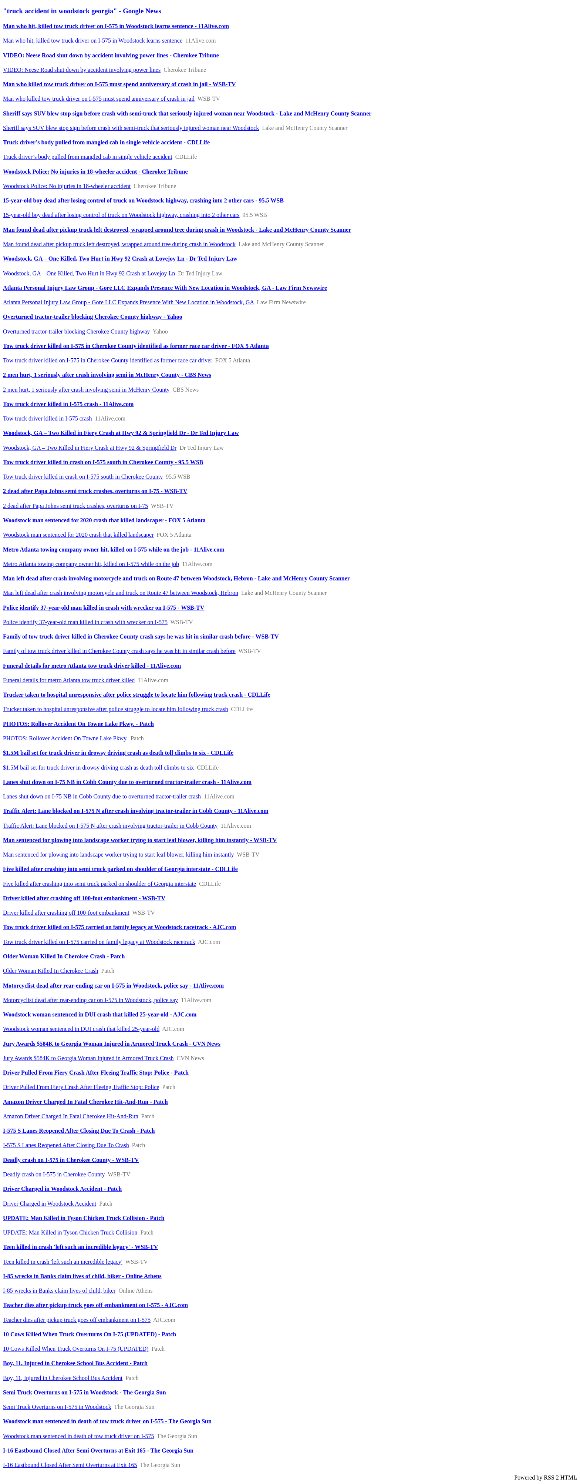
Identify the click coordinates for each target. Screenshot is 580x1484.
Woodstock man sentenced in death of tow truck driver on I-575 (78, 1436)
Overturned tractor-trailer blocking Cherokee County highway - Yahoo (92, 317)
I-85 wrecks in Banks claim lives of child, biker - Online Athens (82, 1276)
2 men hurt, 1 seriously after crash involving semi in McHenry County (86, 389)
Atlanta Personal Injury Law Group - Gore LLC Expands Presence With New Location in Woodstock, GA (128, 302)
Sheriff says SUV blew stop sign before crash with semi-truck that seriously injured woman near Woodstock (131, 128)
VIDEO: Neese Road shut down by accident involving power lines (82, 70)
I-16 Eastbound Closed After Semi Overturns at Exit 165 (70, 1465)
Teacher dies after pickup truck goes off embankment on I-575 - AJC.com (95, 1305)
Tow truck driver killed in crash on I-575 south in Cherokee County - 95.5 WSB (103, 462)
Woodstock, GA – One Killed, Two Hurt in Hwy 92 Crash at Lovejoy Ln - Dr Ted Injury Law (120, 258)
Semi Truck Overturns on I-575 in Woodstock (57, 1407)
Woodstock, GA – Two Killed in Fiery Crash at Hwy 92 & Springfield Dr (89, 448)
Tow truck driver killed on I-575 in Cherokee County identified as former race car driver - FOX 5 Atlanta (136, 346)
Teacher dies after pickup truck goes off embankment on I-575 (77, 1320)
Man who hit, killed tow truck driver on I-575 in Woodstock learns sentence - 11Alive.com (116, 26)
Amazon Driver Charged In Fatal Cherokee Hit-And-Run (70, 1116)
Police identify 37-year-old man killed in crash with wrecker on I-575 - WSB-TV (103, 607)
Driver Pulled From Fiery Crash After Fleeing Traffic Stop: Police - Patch (96, 1072)
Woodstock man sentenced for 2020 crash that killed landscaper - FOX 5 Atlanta (104, 520)
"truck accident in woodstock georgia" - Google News (82, 11)
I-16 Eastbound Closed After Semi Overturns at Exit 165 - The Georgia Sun (98, 1450)
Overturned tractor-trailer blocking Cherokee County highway (76, 331)
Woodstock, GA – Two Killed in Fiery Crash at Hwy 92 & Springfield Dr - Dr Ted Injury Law (121, 433)
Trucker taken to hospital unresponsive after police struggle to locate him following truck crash (115, 709)
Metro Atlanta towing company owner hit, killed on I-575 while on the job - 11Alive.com (114, 549)
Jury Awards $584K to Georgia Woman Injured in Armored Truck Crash (88, 1058)
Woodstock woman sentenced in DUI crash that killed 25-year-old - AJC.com (99, 1014)
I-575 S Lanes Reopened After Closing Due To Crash (66, 1145)
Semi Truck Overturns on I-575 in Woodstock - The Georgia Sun (84, 1392)
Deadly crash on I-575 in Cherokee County (54, 1174)
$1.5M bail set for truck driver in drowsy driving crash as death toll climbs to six (98, 767)
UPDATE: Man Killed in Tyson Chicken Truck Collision (70, 1232)
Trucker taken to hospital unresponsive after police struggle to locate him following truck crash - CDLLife (136, 694)
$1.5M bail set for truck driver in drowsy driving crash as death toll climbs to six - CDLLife (118, 753)
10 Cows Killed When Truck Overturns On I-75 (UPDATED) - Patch (89, 1334)
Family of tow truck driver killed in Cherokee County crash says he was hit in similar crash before (119, 651)
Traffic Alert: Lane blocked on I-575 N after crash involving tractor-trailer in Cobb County (110, 826)
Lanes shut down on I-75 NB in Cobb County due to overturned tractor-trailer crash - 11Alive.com (127, 782)
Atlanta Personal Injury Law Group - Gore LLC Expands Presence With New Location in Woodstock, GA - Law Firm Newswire (165, 288)
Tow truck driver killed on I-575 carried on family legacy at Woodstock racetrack (99, 942)
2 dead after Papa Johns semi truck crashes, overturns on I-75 (75, 506)
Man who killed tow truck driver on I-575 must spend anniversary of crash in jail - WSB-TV (119, 84)
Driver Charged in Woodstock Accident (49, 1203)
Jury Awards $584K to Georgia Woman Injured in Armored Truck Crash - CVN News (111, 1044)
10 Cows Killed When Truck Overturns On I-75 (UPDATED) (75, 1349)
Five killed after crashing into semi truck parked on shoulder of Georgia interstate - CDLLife (120, 869)
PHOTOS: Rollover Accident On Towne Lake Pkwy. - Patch (78, 724)
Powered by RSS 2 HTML (545, 1477)
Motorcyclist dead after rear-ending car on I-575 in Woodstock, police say (90, 1000)
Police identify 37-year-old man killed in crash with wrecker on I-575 (85, 622)
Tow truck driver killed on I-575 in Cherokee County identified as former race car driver (107, 360)
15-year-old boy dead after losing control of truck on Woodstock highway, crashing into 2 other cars (121, 215)
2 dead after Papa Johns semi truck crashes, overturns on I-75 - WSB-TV (95, 491)
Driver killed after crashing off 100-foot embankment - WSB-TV (84, 898)
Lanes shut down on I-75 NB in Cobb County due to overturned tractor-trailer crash (102, 796)
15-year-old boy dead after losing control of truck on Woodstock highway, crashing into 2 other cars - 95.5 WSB (143, 200)
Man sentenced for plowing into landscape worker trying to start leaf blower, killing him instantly (118, 854)
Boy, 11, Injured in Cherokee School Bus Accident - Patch (75, 1363)
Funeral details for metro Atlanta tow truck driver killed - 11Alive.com (92, 666)
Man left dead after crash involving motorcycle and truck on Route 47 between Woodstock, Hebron (120, 593)
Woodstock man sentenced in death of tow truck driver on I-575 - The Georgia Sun (107, 1421)
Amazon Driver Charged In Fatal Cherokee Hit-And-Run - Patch (85, 1102)
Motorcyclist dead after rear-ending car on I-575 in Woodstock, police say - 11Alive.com (113, 985)
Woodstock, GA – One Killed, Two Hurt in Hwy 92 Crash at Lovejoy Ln (89, 273)
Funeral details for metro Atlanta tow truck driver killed (69, 680)
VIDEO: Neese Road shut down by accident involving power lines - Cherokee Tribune (111, 55)
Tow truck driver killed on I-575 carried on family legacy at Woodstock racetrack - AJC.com (119, 927)
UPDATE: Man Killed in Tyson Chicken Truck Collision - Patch (83, 1218)
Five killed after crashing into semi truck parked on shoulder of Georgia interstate (99, 884)
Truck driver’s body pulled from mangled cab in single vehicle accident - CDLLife (106, 142)
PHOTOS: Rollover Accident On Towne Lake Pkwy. (65, 738)
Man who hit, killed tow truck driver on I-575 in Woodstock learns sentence (92, 40)
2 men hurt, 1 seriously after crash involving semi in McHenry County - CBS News (107, 375)
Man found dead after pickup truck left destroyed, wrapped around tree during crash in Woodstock (119, 244)
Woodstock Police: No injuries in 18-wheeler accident (67, 186)
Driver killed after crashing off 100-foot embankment (66, 913)
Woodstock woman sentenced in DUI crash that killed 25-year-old (81, 1029)
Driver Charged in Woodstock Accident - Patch (62, 1189)
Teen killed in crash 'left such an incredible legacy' (62, 1262)
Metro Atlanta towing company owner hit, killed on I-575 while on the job (91, 564)
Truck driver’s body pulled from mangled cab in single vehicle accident (87, 157)
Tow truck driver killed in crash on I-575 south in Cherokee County (83, 476)
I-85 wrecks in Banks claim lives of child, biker (59, 1290)
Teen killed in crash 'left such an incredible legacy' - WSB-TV (80, 1247)
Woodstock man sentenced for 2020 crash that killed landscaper (78, 535)
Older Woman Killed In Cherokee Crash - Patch (64, 956)
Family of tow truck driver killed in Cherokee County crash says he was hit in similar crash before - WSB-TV (141, 636)
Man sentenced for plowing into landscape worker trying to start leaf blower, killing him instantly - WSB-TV (140, 840)
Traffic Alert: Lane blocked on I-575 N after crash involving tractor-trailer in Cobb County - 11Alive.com (136, 811)
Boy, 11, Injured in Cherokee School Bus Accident (62, 1378)
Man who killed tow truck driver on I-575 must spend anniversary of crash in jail (99, 99)
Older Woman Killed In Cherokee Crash (50, 971)
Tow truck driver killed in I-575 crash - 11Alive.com (68, 404)
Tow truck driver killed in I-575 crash (47, 418)
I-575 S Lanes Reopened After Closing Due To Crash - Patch (79, 1131)
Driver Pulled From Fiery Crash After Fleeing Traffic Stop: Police (81, 1087)
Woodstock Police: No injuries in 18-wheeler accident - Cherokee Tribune (95, 171)
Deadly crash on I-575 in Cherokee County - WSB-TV (71, 1160)
